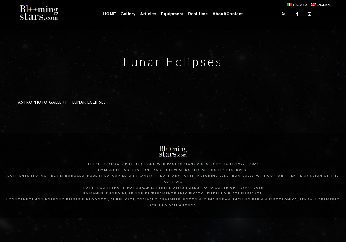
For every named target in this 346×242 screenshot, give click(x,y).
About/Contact (227, 14)
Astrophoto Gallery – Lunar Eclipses (62, 102)
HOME (109, 14)
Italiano (300, 4)
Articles (148, 14)
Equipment (172, 14)
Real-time (198, 14)
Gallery (128, 14)
